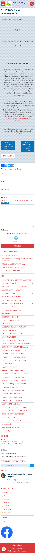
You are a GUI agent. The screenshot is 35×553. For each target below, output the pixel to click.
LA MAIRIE (6, 324)
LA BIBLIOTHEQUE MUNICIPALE (14, 384)
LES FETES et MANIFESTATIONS (14, 327)
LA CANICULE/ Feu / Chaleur (12, 397)
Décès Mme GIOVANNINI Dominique (14, 271)
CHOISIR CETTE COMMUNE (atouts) (15, 347)
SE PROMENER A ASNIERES (12, 370)
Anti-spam (4, 230)
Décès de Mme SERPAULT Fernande (14, 264)
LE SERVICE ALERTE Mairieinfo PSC (15, 357)
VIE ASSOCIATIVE (8, 293)
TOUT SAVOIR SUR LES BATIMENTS (15, 407)
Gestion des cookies (17, 548)
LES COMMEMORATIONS (11, 394)
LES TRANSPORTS (9, 330)
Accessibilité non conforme (10, 427)
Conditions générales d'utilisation (17, 551)
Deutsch (5, 506)
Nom (2, 173)
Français (6, 492)
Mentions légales (17, 545)
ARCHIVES (6, 313)
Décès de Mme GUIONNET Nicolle (13, 267)
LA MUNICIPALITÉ (9, 283)
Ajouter (17, 246)
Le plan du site (7, 424)
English (5, 496)
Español (5, 499)
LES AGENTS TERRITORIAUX (13, 377)
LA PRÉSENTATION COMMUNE (13, 340)
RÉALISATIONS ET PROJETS (12, 303)
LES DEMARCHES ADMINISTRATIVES (16, 344)
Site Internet (5, 189)
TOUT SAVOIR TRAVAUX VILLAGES (15, 411)
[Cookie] (4, 549)
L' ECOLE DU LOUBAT (10, 387)
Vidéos (4, 522)
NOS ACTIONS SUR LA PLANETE (14, 380)
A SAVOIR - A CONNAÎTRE (11, 297)
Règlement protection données (12, 431)
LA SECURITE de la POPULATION (14, 350)
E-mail (3, 181)
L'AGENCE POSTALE (9, 367)
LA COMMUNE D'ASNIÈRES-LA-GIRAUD (16, 280)
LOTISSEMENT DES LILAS (11, 320)
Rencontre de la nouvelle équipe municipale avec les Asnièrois (17, 260)
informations (8, 156)
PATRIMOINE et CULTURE (11, 300)
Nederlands (6, 509)
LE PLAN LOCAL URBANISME (13, 391)
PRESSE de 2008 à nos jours (11, 307)
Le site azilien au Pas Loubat (11, 421)
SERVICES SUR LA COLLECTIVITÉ (14, 287)
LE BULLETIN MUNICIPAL (12, 404)
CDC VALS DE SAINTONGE (11, 310)
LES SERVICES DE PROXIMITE (13, 354)
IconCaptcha (15, 241)
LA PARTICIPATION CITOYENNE (14, 360)
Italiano (5, 503)
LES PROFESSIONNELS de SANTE (14, 374)
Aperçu (4, 202)
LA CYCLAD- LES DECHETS (12, 401)
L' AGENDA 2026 (8, 364)
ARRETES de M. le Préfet (10, 317)
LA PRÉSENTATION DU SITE (12, 334)
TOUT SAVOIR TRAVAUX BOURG (13, 414)
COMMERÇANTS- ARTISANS (12, 290)
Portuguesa (6, 513)
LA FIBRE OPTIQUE (9, 417)
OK (32, 465)
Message (4, 197)
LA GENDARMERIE (9, 337)
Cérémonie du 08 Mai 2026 (10, 255)
